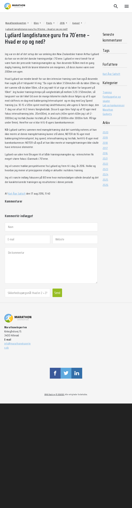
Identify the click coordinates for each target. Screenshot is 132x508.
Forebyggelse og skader (112, 98)
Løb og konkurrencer (113, 105)
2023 (105, 169)
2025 (105, 179)
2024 (105, 174)
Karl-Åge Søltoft (17, 193)
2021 (105, 158)
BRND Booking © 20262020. (54, 394)
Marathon (108, 109)
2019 (105, 137)
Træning (107, 92)
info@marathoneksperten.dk (17, 345)
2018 (105, 143)
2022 (105, 164)
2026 (105, 185)
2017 (105, 148)
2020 (105, 132)
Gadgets (107, 114)
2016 (105, 153)
